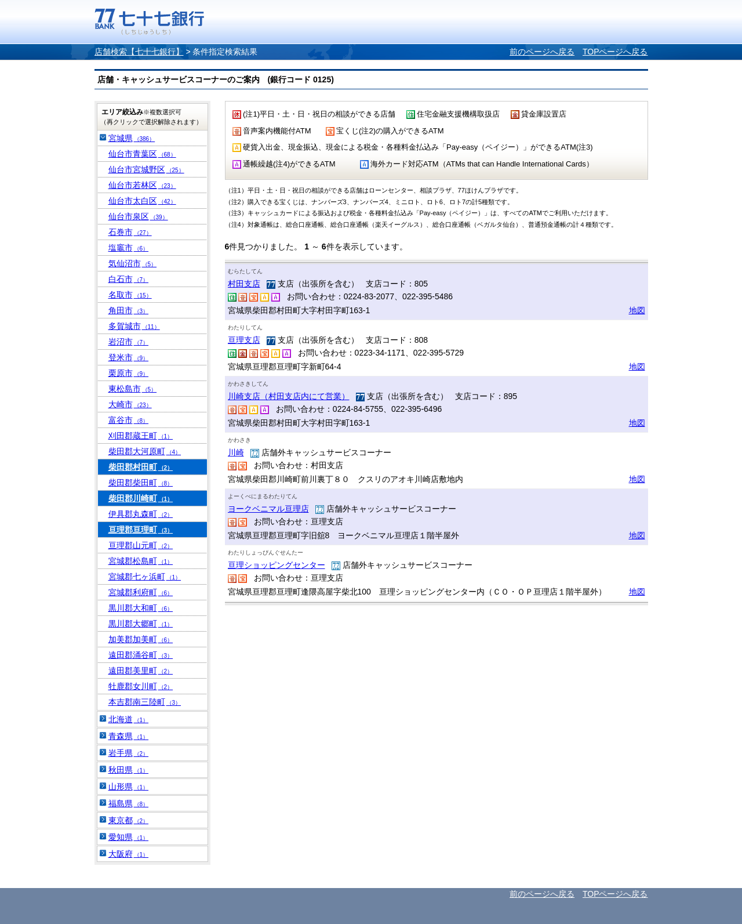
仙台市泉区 (138, 216)
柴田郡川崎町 (140, 498)
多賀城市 (134, 326)
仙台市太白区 (142, 200)
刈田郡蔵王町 (140, 435)
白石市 (128, 279)
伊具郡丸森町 (140, 514)
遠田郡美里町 (140, 670)
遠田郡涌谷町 (140, 655)
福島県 (128, 803)
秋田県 (128, 769)
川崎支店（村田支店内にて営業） (289, 396)
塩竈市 (128, 247)
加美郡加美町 (140, 639)
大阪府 (128, 853)
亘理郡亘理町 (140, 529)
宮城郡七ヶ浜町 (144, 576)
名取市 (130, 294)
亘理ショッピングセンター (276, 565)
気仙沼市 (132, 263)
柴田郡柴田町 (140, 482)
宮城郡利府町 (140, 592)
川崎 (236, 452)
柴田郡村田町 (140, 467)
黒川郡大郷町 (140, 623)
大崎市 (130, 404)
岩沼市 (128, 341)
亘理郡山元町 (140, 545)
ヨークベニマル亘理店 (268, 508)
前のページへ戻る (542, 51)
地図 (637, 310)
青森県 (128, 736)
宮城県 (131, 138)
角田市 (128, 310)
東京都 (128, 820)
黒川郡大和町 (140, 608)
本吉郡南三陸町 (144, 701)
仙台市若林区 (142, 185)
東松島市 (132, 388)
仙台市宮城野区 (146, 169)
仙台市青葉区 (142, 153)
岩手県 (128, 753)
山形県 (128, 786)
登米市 (128, 357)
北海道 (128, 719)
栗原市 (128, 373)
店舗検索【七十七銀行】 (139, 51)
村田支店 (244, 283)
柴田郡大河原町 (144, 451)
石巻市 (130, 232)
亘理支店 (244, 340)
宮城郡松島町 (140, 561)
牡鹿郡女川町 (140, 686)
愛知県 (128, 837)
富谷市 (128, 420)
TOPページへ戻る (615, 51)
